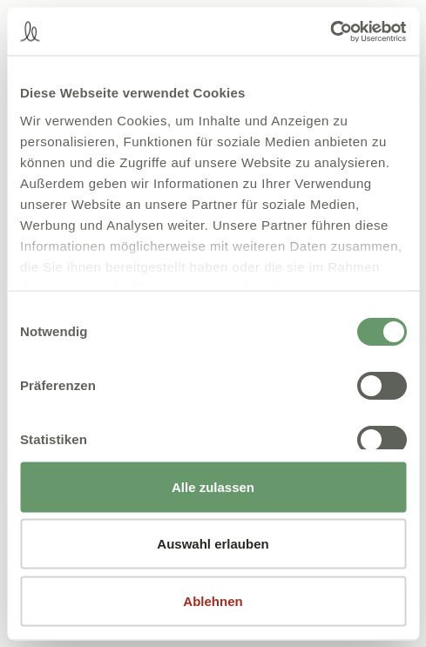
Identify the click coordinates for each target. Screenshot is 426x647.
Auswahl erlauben (212, 543)
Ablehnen (212, 600)
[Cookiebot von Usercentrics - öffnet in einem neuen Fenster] (330, 31)
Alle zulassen (213, 486)
